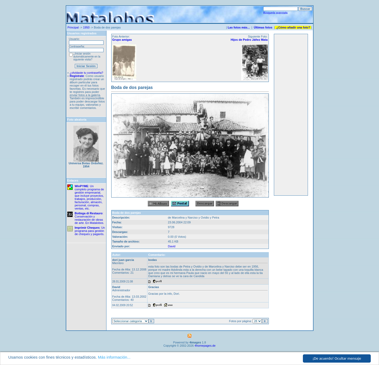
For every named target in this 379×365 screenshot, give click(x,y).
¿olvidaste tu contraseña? (86, 72)
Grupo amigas (122, 39)
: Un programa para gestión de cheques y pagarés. (90, 231)
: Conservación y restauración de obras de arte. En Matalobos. (89, 218)
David (171, 246)
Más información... (114, 357)
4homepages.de (205, 345)
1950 (86, 27)
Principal (73, 27)
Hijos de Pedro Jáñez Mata (249, 39)
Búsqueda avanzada (275, 12)
